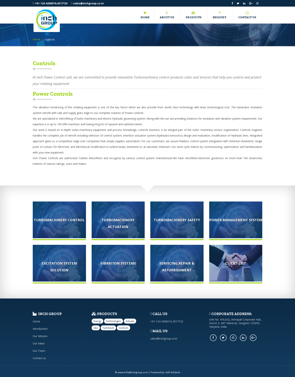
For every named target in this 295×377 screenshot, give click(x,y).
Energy (97, 321)
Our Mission (40, 336)
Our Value (39, 343)
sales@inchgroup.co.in (87, 3)
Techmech (108, 328)
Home (145, 14)
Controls (123, 328)
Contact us (247, 14)
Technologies (113, 321)
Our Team (39, 351)
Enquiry (220, 14)
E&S (96, 328)
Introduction (40, 328)
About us (166, 14)
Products (193, 14)
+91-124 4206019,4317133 (50, 3)
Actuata (130, 321)
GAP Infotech (172, 372)
